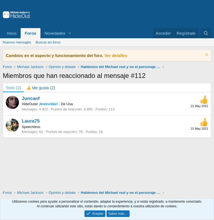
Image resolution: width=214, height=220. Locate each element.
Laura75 (31, 121)
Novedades (55, 33)
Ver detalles (115, 55)
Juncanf (31, 98)
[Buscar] (206, 33)
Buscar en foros (48, 42)
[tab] (41, 87)
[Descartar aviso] (206, 55)
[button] (69, 33)
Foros (30, 33)
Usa (70, 104)
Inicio (12, 33)
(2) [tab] (13, 87)
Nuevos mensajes (17, 42)
